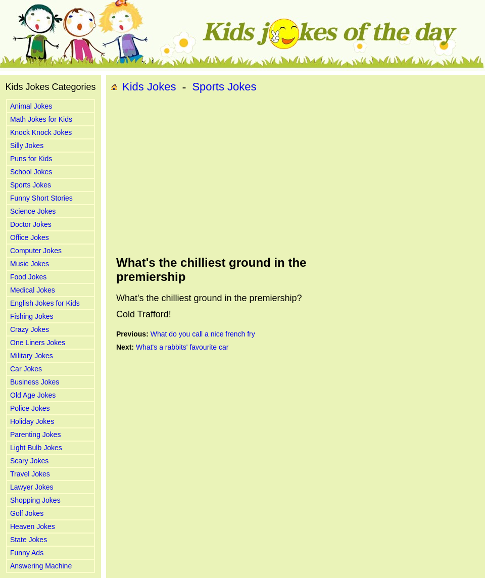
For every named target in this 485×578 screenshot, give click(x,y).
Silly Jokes (26, 145)
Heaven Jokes (32, 526)
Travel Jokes (30, 474)
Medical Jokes (32, 290)
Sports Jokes (30, 185)
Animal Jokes (31, 106)
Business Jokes (34, 382)
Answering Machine (41, 566)
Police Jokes (30, 408)
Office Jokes (29, 237)
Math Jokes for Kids (41, 119)
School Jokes (31, 172)
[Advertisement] (250, 175)
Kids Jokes (149, 86)
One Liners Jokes (37, 343)
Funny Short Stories (41, 198)
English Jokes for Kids (45, 303)
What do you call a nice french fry (203, 334)
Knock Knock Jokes (41, 132)
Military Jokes (31, 356)
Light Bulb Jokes (36, 448)
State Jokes (28, 540)
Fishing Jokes (32, 316)
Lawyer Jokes (32, 487)
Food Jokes (28, 277)
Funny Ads (26, 553)
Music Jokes (29, 264)
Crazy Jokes (29, 329)
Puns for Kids (31, 159)
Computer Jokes (36, 251)
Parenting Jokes (35, 434)
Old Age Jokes (33, 395)
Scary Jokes (29, 461)
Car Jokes (26, 369)
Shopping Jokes (35, 500)
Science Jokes (33, 211)
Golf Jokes (26, 513)
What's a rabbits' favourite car (182, 347)
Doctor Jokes (31, 224)
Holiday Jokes (32, 421)
